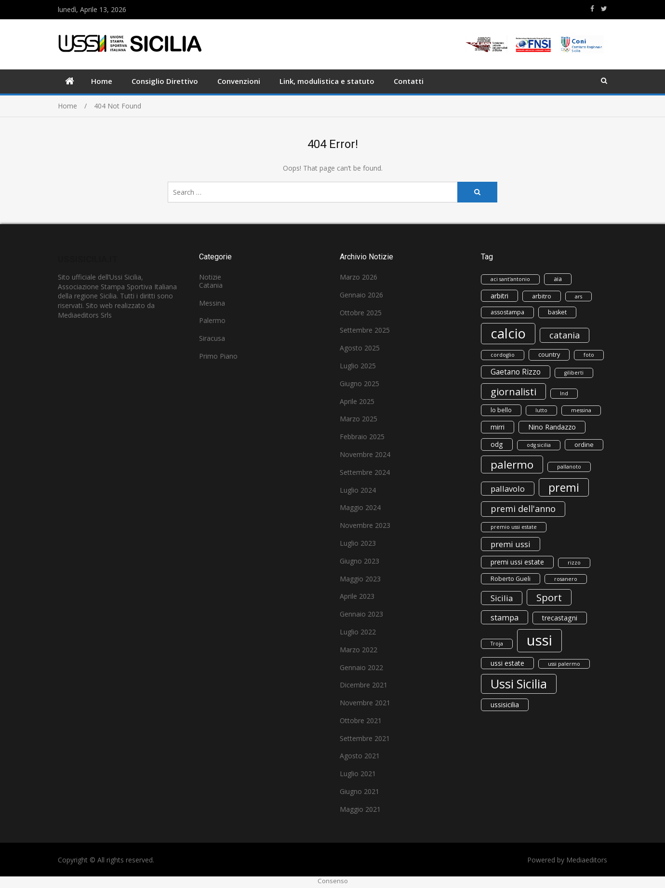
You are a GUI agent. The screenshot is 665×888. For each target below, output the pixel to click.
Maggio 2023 (360, 578)
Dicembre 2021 (363, 684)
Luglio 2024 (358, 490)
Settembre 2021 (365, 738)
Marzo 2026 (358, 277)
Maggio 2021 (360, 809)
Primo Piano (218, 356)
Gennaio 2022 (361, 667)
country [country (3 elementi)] (549, 354)
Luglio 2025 (358, 365)
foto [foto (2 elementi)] (589, 354)
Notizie (210, 277)
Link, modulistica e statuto (326, 81)
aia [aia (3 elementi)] (558, 279)
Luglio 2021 (358, 773)
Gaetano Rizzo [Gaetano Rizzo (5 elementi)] (516, 372)
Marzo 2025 (358, 418)
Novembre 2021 (365, 702)
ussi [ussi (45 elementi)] (539, 640)
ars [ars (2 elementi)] (578, 296)
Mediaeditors (586, 859)
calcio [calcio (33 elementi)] (508, 333)
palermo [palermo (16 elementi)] (512, 464)
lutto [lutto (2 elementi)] (541, 410)
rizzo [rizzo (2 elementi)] (574, 562)
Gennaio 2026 (361, 294)
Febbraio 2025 (362, 436)
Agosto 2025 (360, 347)
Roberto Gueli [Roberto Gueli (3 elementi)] (511, 579)
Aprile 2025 (357, 401)
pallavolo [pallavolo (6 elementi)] (508, 488)
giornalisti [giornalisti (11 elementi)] (513, 391)
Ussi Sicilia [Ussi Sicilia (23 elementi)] (519, 683)
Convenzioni (238, 81)
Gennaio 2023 (361, 614)
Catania (211, 285)
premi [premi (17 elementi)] (563, 487)
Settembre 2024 (365, 472)
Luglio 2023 (358, 543)
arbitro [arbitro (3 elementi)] (541, 296)
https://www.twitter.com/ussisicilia (604, 8)
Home (101, 81)
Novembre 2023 (365, 525)
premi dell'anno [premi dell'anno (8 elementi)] (523, 508)
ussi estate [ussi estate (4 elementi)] (507, 663)
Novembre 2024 (365, 454)
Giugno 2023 (359, 560)
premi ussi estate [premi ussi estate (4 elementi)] (517, 561)
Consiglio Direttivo (165, 81)
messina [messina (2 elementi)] (581, 410)
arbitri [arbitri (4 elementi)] (499, 295)
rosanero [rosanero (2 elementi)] (565, 579)
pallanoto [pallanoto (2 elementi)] (569, 466)
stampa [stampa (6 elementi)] (505, 617)
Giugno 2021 (359, 791)
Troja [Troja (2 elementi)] (497, 643)
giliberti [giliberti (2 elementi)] (574, 372)
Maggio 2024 (360, 507)
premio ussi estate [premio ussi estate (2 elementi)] (514, 527)
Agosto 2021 (360, 755)
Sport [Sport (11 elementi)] (549, 597)
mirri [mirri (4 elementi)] (498, 426)
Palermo (212, 320)
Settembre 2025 (365, 330)
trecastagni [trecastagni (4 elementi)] (559, 617)
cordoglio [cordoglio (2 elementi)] (503, 354)
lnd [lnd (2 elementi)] (564, 393)
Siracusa (212, 338)
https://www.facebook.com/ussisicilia (592, 8)
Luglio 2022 (358, 631)
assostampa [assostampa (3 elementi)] (507, 312)
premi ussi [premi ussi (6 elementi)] (511, 544)
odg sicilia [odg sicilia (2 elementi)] (539, 445)
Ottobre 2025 (361, 312)
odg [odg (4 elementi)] (497, 444)
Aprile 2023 (357, 596)
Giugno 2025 (359, 383)
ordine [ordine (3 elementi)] (584, 445)
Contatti (409, 81)
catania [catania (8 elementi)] (564, 335)
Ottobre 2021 (361, 720)
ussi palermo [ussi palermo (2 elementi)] (564, 663)
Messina (212, 303)
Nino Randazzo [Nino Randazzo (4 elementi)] (552, 426)
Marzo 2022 (358, 649)
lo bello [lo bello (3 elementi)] (501, 410)
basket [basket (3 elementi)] (557, 312)
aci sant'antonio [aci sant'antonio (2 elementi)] (510, 279)
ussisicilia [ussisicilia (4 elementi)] (505, 704)
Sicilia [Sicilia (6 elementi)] (502, 598)
